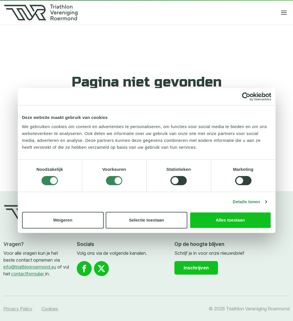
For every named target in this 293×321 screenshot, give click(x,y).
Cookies (50, 308)
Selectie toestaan (146, 220)
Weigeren (62, 220)
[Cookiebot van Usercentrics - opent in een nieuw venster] (246, 96)
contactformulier (36, 274)
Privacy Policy (18, 308)
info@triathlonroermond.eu (31, 267)
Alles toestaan (230, 220)
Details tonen (246, 201)
